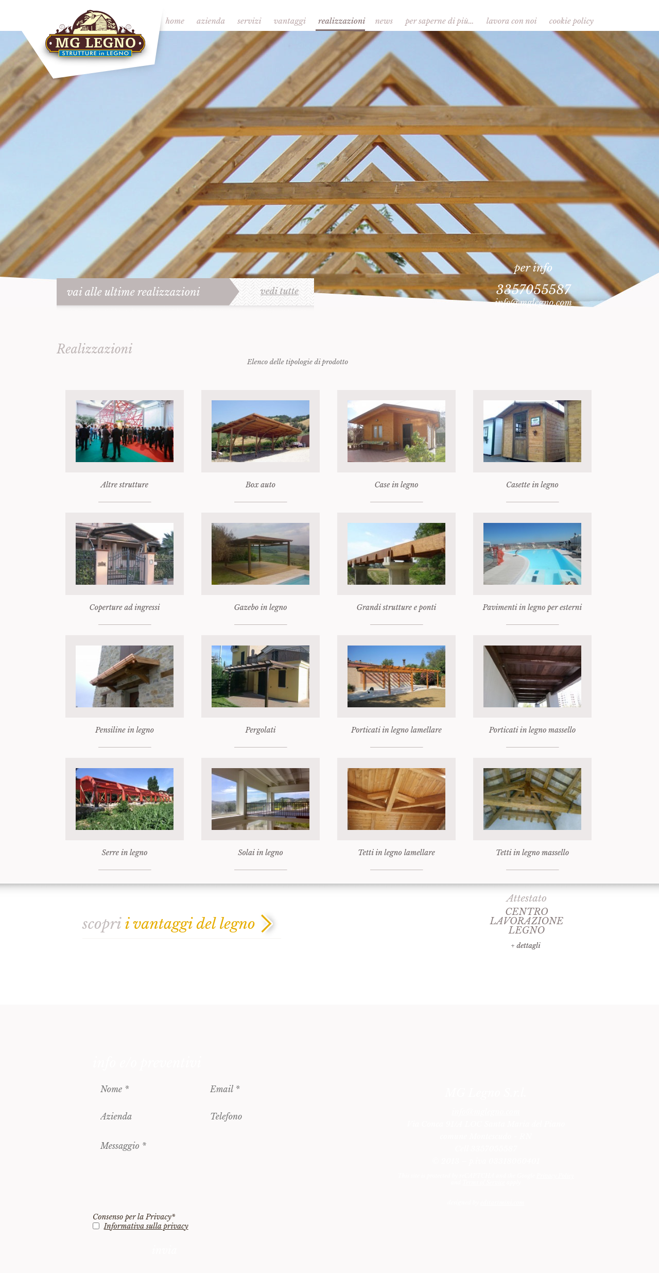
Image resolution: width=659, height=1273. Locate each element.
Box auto (260, 484)
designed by (486, 1202)
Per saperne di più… (439, 21)
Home (175, 21)
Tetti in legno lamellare (396, 852)
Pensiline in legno (124, 730)
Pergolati (260, 730)
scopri (168, 924)
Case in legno (396, 484)
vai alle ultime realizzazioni (133, 292)
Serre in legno (125, 852)
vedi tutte (280, 291)
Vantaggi (290, 21)
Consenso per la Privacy (134, 1216)
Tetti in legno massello (532, 852)
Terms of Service (483, 1182)
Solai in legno (260, 852)
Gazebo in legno (260, 607)
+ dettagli (525, 945)
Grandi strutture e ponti (397, 607)
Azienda (211, 21)
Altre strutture (124, 484)
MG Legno (94, 40)
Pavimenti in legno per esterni (532, 607)
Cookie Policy (571, 21)
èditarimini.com (502, 1202)
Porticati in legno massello (532, 730)
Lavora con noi (512, 21)
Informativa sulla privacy (146, 1226)
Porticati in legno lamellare (396, 730)
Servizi (249, 21)
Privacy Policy (555, 1175)
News (384, 21)
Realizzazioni (341, 21)
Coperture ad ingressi (124, 607)
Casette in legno (532, 484)
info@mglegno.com (533, 302)
